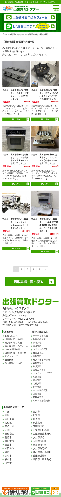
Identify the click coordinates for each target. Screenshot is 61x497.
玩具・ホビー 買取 (42, 359)
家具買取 (37, 346)
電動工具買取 (39, 370)
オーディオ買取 (40, 336)
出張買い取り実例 (13, 342)
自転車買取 (38, 363)
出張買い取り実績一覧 (15, 353)
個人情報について (13, 363)
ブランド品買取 (40, 349)
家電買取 (37, 342)
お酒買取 (37, 377)
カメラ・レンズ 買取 (43, 373)
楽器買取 (37, 356)
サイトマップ (11, 356)
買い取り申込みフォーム (16, 346)
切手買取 (37, 387)
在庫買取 (37, 394)
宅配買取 (37, 383)
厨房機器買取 (39, 339)
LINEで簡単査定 (12, 349)
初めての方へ (11, 336)
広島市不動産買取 (41, 400)
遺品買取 (37, 380)
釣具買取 (37, 366)
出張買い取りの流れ (14, 339)
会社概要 (9, 359)
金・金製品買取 (40, 390)
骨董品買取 (38, 353)
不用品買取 (38, 397)
